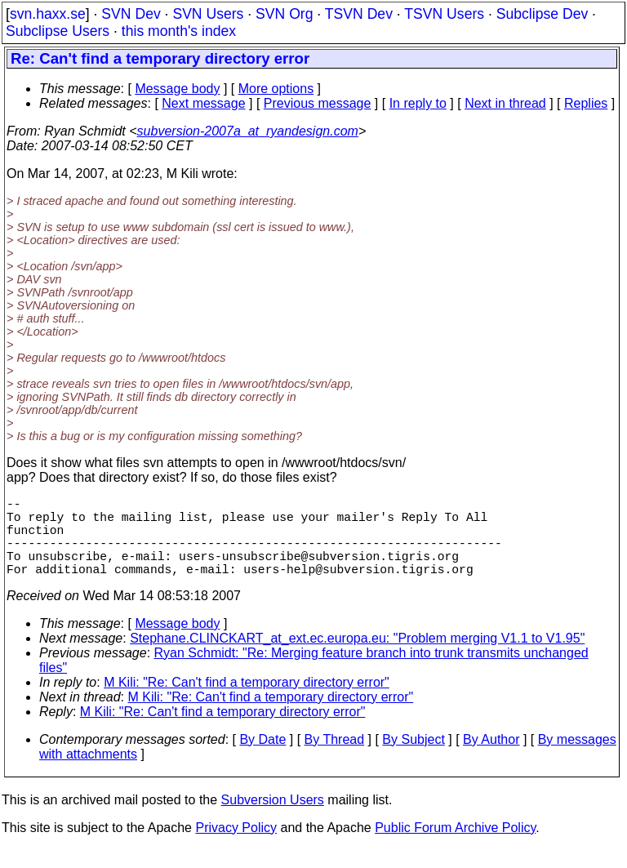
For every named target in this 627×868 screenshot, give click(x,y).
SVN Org (284, 14)
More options (276, 89)
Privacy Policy (236, 847)
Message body (177, 89)
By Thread (335, 759)
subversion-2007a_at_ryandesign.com (247, 131)
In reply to (418, 103)
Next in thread (505, 103)
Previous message (317, 103)
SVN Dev (130, 14)
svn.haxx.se (48, 14)
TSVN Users (444, 14)
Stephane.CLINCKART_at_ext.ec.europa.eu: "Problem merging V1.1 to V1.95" (357, 658)
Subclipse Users (57, 31)
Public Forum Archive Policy (455, 847)
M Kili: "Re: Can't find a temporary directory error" (246, 702)
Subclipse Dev (542, 14)
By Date (262, 759)
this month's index (179, 31)
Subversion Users (272, 819)
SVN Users (207, 14)
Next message (203, 103)
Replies (585, 103)
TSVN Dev (359, 14)
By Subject (413, 759)
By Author (491, 759)
